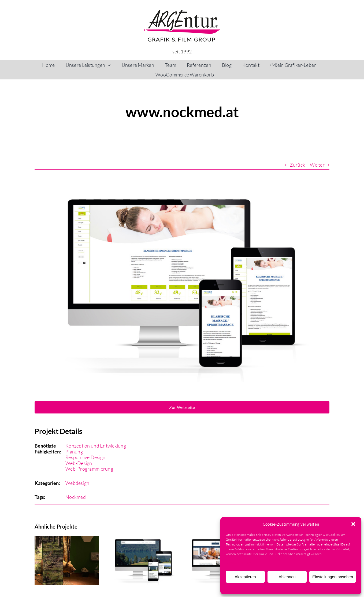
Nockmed (75, 497)
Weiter (317, 165)
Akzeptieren (245, 576)
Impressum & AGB (321, 588)
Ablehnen (286, 576)
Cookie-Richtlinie (259, 588)
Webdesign (77, 483)
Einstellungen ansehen (332, 576)
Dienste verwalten (239, 563)
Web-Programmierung (89, 469)
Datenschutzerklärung (289, 588)
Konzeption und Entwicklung (95, 446)
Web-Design (78, 463)
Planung (74, 452)
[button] (353, 524)
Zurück (297, 165)
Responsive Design (85, 457)
